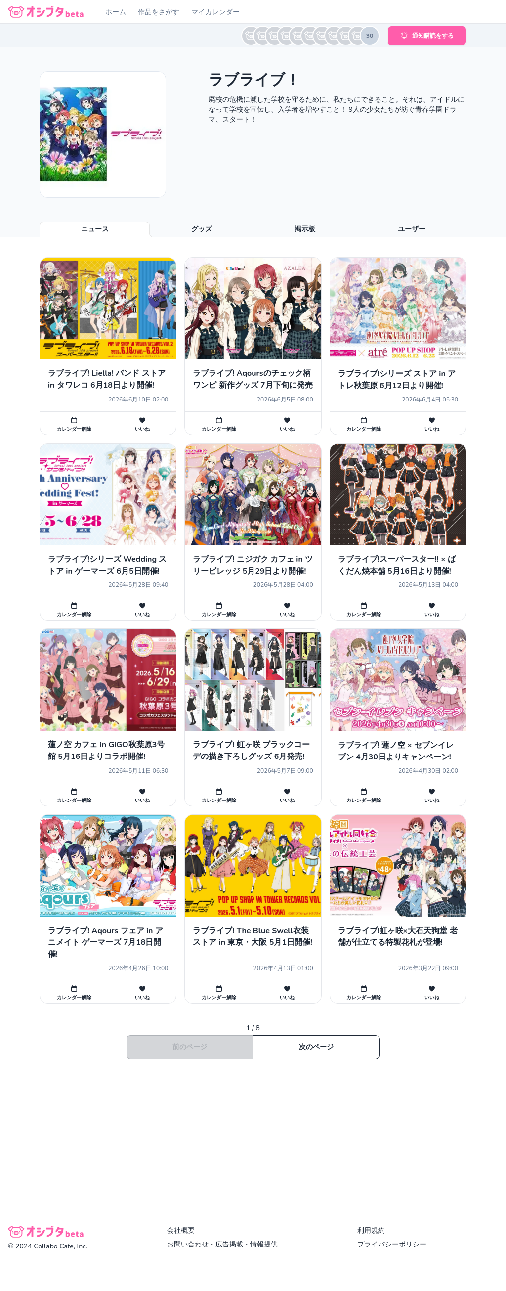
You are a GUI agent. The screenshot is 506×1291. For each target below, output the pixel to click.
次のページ (316, 1047)
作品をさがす (158, 12)
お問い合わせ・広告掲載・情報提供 (222, 1244)
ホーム (115, 12)
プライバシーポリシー (391, 1244)
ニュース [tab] (95, 229)
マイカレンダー (215, 12)
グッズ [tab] (201, 229)
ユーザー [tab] (411, 229)
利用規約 (371, 1230)
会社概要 (181, 1230)
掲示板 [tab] (305, 229)
